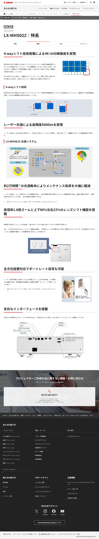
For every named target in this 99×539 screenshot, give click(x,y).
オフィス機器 (9, 14)
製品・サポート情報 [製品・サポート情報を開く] (70, 2)
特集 (4, 491)
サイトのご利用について (30, 534)
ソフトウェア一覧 (16, 17)
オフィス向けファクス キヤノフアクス (48, 14)
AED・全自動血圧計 (65, 14)
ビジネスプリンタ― (41, 440)
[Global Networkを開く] (94, 2)
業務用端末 (38, 455)
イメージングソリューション (11, 451)
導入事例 (64, 8)
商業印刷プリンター (41, 448)
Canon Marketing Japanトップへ (49, 522)
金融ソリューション (9, 440)
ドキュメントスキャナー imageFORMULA (26, 14)
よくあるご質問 (39, 482)
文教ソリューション (9, 448)
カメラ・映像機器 (40, 436)
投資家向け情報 (72, 498)
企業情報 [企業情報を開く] (82, 2)
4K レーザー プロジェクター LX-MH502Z (75, 415)
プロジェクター (76, 14)
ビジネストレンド (75, 8)
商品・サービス (54, 8)
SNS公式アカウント (49, 506)
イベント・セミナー (89, 8)
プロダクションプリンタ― (43, 444)
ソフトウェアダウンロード (43, 491)
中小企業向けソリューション (11, 436)
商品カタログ (41, 17)
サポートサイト (41, 477)
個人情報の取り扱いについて (47, 534)
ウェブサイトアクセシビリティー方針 (69, 534)
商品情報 (5, 482)
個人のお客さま (9, 477)
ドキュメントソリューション (11, 459)
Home (5, 415)
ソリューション (42, 8)
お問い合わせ (7, 534)
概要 (15, 44)
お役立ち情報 (33, 17)
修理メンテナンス (40, 496)
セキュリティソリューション (11, 455)
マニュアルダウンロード (42, 487)
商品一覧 (7, 17)
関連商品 (25, 17)
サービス (5, 487)
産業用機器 (38, 459)
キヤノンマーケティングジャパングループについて (81, 483)
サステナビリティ (73, 493)
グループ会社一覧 (73, 489)
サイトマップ (17, 534)
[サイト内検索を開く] (91, 2)
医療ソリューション (9, 444)
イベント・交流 (7, 496)
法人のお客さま (10, 8)
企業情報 (71, 477)
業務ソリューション (9, 463)
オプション (83, 44)
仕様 (60, 44)
